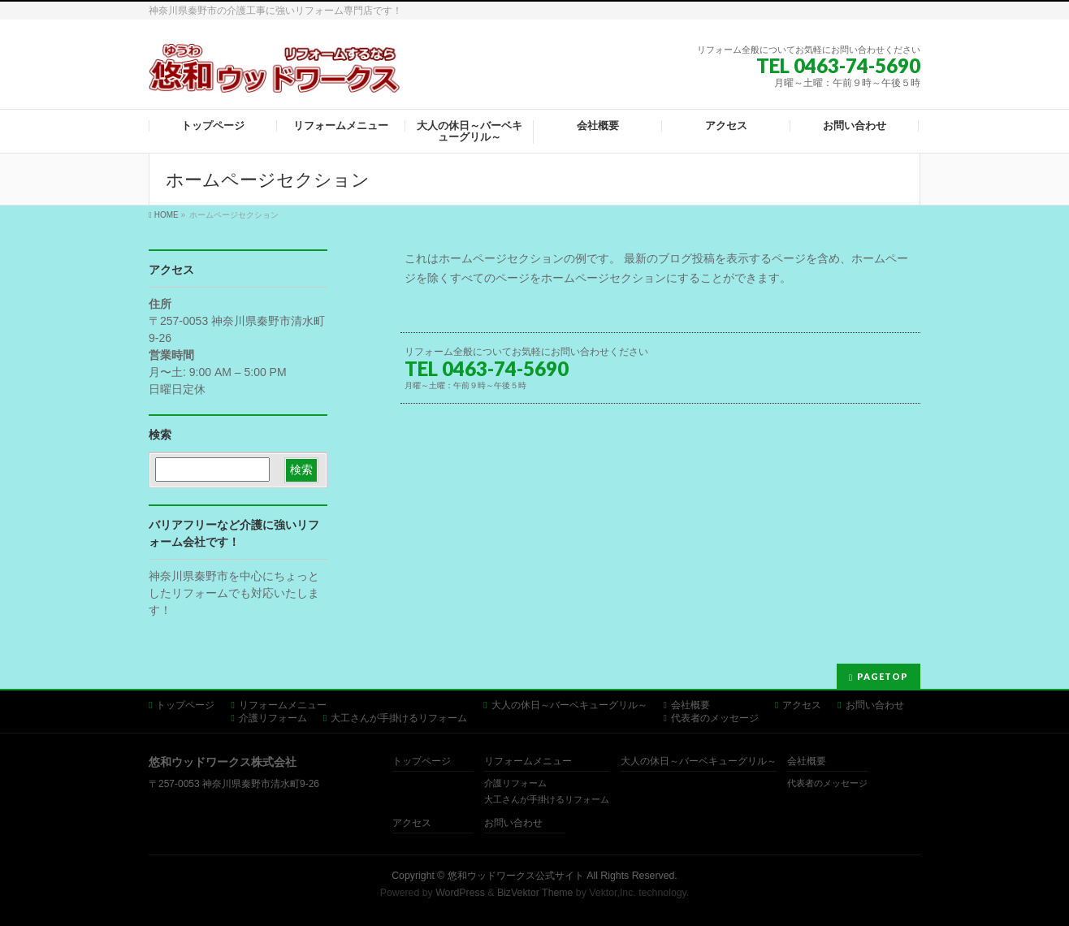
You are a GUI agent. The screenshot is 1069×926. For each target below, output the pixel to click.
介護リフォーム (273, 718)
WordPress (460, 892)
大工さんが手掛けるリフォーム (399, 718)
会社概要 (690, 705)
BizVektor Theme (535, 892)
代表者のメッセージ (715, 718)
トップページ (185, 705)
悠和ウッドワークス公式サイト (516, 875)
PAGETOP (882, 676)
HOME (166, 214)
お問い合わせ (875, 705)
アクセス (801, 705)
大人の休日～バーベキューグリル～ (569, 705)
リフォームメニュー (283, 705)
